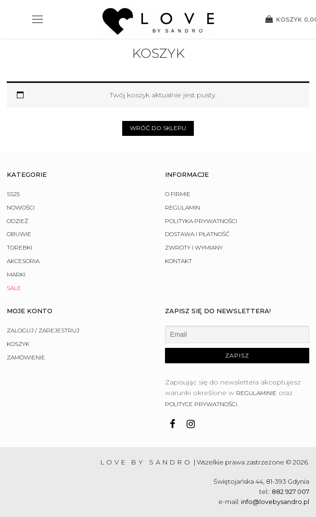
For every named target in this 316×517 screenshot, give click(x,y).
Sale (14, 288)
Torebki (19, 247)
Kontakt (178, 261)
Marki (16, 274)
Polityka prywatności (201, 221)
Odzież (17, 221)
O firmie (177, 194)
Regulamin (182, 207)
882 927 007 (290, 491)
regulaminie (256, 393)
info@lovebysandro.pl (275, 501)
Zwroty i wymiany (194, 247)
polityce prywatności (201, 404)
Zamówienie (26, 357)
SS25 (13, 194)
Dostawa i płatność (197, 234)
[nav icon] (37, 19)
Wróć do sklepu (158, 128)
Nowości (21, 207)
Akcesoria (23, 261)
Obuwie (19, 234)
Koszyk (18, 343)
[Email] (237, 334)
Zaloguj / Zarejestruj (43, 330)
